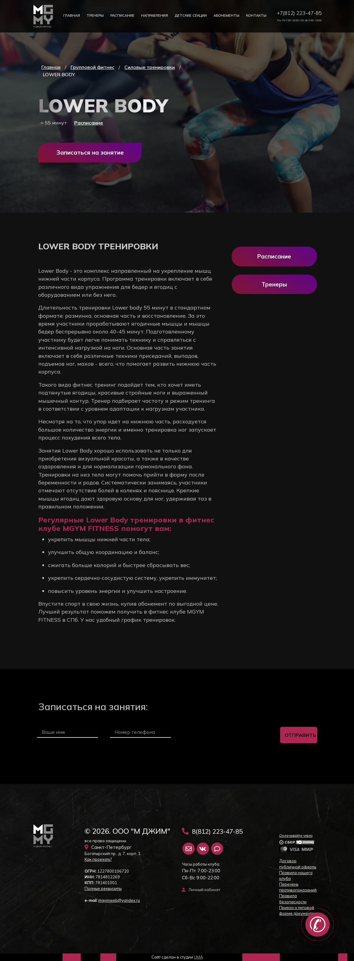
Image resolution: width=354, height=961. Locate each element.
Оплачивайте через (295, 835)
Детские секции (191, 15)
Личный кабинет (201, 889)
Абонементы (226, 15)
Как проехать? (98, 859)
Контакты (256, 15)
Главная (71, 15)
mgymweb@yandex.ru (119, 900)
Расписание (122, 15)
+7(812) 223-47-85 (299, 13)
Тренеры (95, 15)
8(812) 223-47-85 (212, 831)
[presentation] (225, 735)
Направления (154, 15)
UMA (198, 957)
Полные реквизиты (103, 888)
